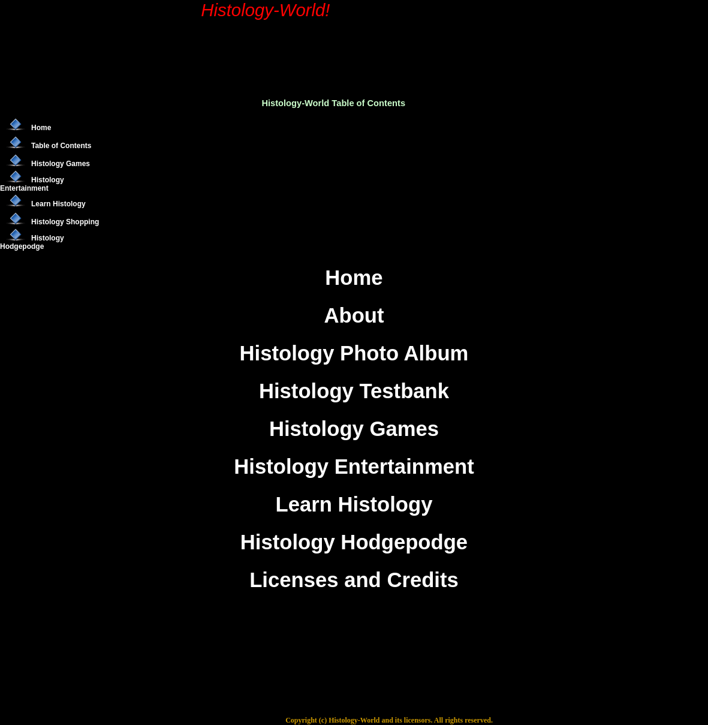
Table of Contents (61, 146)
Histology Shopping (65, 222)
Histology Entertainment (32, 184)
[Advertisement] (338, 39)
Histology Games (60, 164)
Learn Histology (58, 204)
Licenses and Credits (354, 579)
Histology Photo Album (354, 353)
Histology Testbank (354, 391)
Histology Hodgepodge (32, 242)
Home (41, 128)
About (354, 315)
